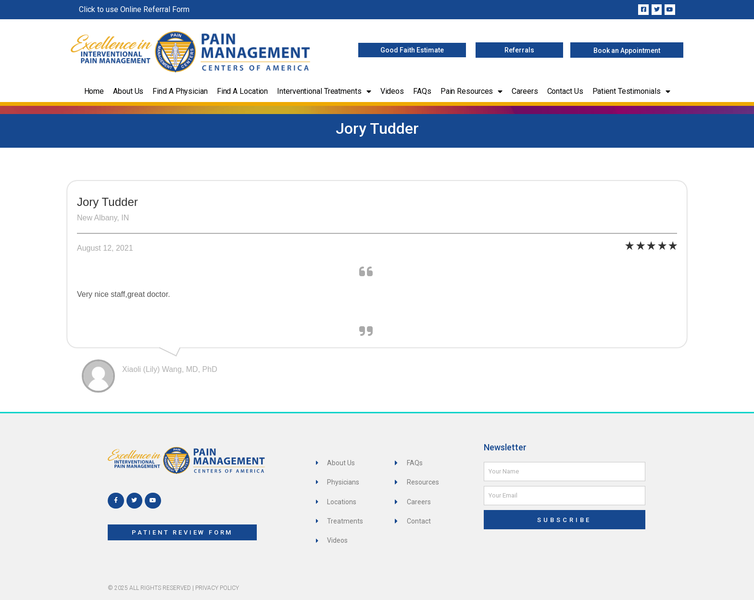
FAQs (422, 91)
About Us (128, 91)
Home (94, 91)
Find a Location (242, 91)
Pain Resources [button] (471, 91)
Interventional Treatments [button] (324, 91)
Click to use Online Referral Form (134, 9)
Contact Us (565, 91)
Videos (392, 91)
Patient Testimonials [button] (631, 91)
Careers (525, 91)
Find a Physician (179, 91)
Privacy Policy (217, 588)
